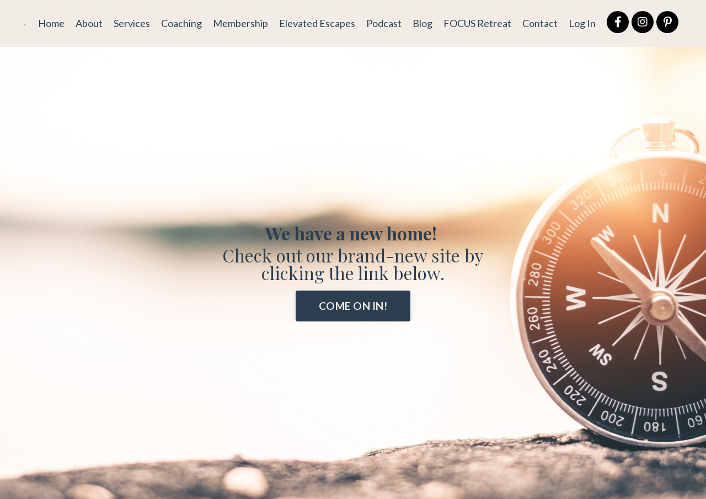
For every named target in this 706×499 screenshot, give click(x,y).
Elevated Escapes (317, 23)
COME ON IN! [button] (353, 305)
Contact (540, 23)
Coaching (181, 23)
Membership (240, 23)
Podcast (384, 23)
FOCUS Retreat (477, 23)
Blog (422, 23)
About (89, 23)
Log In (582, 23)
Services (132, 23)
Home (51, 23)
